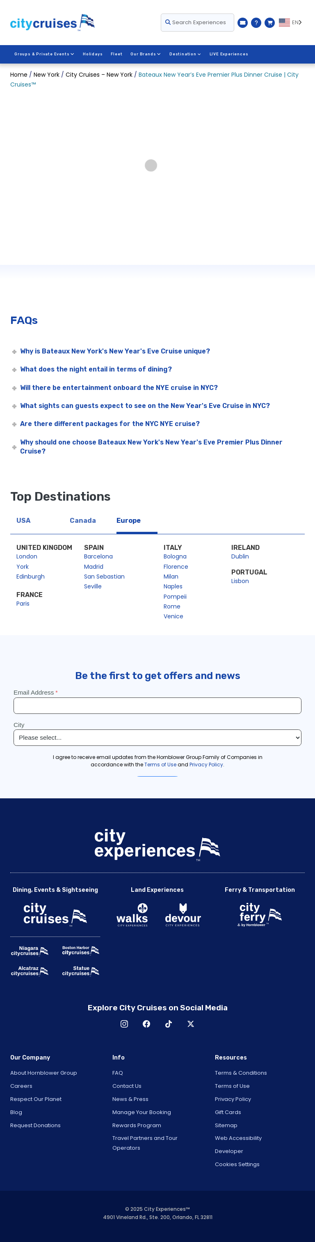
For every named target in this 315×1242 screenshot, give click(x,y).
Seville (93, 586)
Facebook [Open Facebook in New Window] (146, 1024)
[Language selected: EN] (292, 22)
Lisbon (240, 581)
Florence (176, 567)
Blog (16, 1112)
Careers (21, 1086)
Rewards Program (136, 1125)
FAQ (117, 1073)
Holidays (92, 54)
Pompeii (175, 597)
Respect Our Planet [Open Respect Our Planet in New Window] (36, 1099)
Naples (173, 586)
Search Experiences (195, 22)
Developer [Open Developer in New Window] (229, 1151)
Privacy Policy (233, 1099)
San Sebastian (104, 576)
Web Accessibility (238, 1138)
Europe (128, 520)
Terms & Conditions (241, 1073)
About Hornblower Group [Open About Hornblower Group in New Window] (43, 1073)
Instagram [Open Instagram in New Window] (124, 1024)
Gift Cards (228, 1112)
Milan (171, 576)
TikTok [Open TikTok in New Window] (168, 1024)
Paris (23, 603)
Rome (172, 606)
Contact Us (127, 1086)
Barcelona (98, 556)
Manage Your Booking (141, 1112)
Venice (173, 616)
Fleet (116, 54)
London (26, 556)
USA (23, 520)
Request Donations (35, 1125)
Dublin (240, 556)
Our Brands (145, 54)
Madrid (93, 567)
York (22, 567)
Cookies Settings (237, 1164)
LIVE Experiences (228, 54)
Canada (83, 520)
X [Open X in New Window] (190, 1024)
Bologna (175, 556)
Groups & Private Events (44, 54)
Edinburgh (30, 576)
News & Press (130, 1099)
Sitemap (226, 1125)
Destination (185, 54)
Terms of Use (232, 1086)
